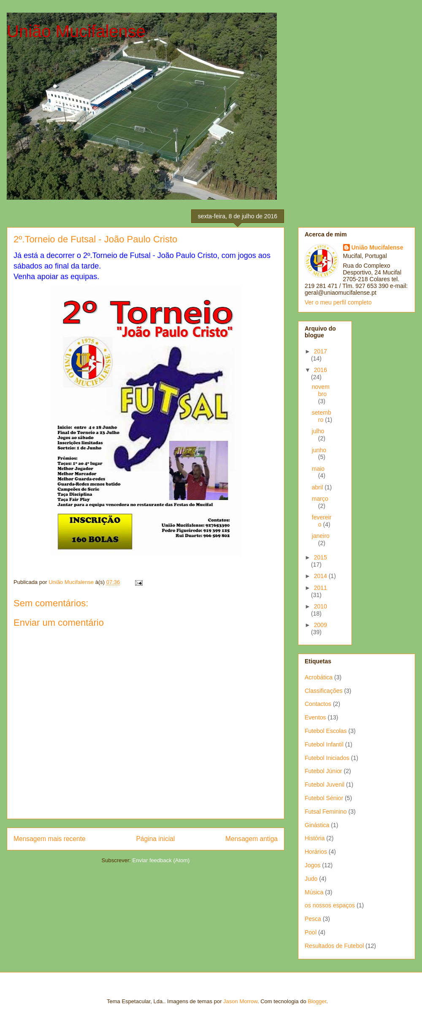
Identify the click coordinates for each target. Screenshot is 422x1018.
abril (318, 487)
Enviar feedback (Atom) (161, 860)
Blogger (317, 1001)
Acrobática (319, 677)
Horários (316, 851)
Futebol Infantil (324, 744)
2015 (320, 557)
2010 (320, 606)
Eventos (315, 717)
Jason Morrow (240, 1001)
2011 (320, 587)
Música (314, 892)
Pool (310, 932)
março (320, 498)
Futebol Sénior (324, 798)
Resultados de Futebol (334, 945)
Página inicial (155, 838)
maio (318, 468)
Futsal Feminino (326, 811)
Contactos (318, 703)
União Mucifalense (76, 31)
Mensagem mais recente (50, 838)
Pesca (313, 918)
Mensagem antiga (251, 838)
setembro (321, 416)
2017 (320, 351)
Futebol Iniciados (327, 758)
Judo (311, 878)
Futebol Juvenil (324, 784)
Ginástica (317, 825)
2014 (321, 576)
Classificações (323, 690)
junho (319, 450)
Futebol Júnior (323, 771)
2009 (320, 625)
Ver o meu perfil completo (338, 302)
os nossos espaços (330, 905)
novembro (321, 390)
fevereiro (322, 521)
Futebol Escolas (326, 731)
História (315, 838)
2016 (320, 369)
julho (318, 431)
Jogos (312, 865)
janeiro (321, 535)
